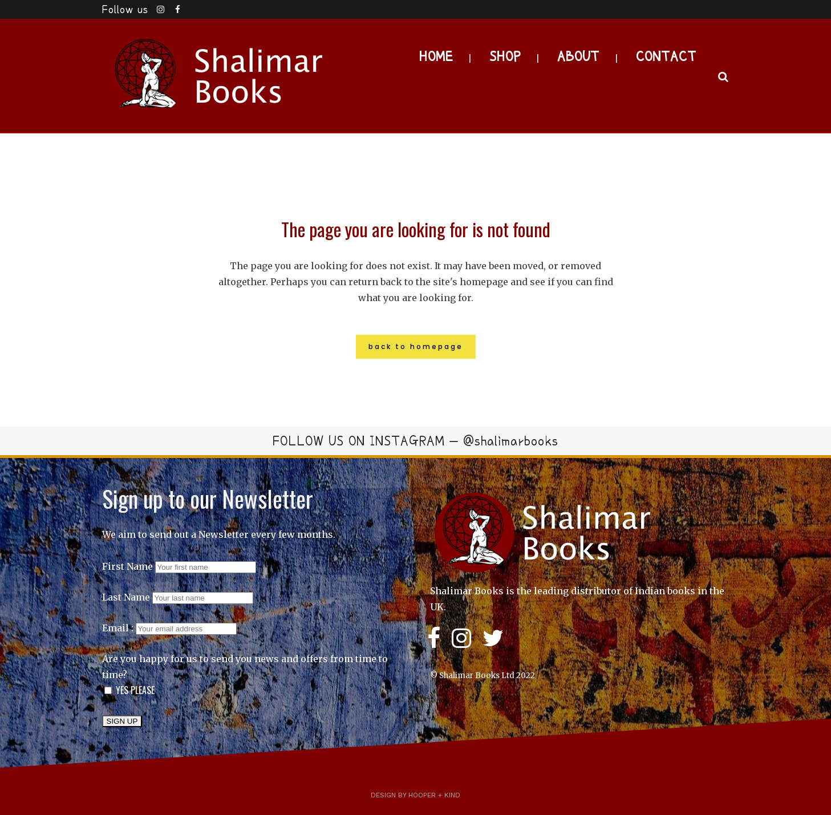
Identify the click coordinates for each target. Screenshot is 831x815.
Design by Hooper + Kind (415, 795)
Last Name (126, 597)
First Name (127, 566)
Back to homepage (415, 346)
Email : (169, 628)
